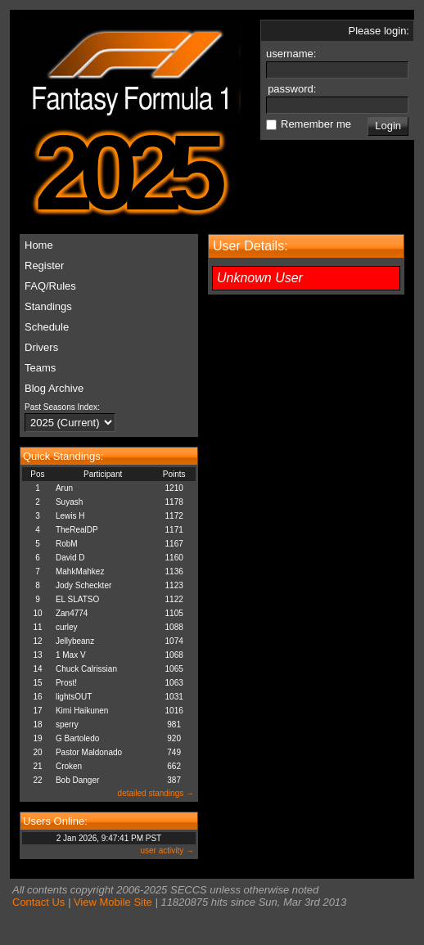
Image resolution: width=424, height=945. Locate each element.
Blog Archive (54, 388)
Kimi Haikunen (82, 710)
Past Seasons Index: (62, 407)
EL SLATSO (77, 599)
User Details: (250, 246)
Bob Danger (77, 780)
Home (39, 245)
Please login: (379, 31)
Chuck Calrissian (86, 668)
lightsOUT (74, 696)
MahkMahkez (80, 571)
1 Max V (71, 654)
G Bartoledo (77, 738)
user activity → (167, 850)
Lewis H (70, 515)
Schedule (47, 327)
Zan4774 (72, 613)
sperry (67, 724)
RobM (67, 543)
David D (70, 557)
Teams (40, 368)
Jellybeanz (75, 641)
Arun (64, 488)
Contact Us (38, 902)
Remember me (316, 124)
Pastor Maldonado (89, 752)
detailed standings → (156, 793)
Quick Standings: (63, 456)
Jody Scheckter (83, 585)
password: (293, 89)
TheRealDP (77, 529)
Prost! (66, 682)
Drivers (41, 347)
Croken (69, 766)
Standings (48, 306)
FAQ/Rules (50, 286)
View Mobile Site (113, 902)
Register (44, 265)
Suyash (69, 501)
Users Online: (55, 821)
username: (292, 53)
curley (67, 627)
